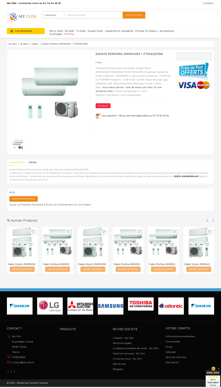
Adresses (171, 352)
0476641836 (18, 357)
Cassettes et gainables (119, 31)
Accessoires (167, 31)
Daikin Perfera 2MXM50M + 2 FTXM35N (65, 264)
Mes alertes (172, 362)
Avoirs (169, 347)
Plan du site (119, 364)
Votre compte (178, 328)
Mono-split (56, 31)
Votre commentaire (23, 198)
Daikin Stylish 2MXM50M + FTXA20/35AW (101, 264)
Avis (99, 62)
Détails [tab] (35, 162)
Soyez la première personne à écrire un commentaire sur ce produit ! (50, 204)
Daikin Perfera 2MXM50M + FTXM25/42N (171, 264)
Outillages (55, 34)
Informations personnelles (180, 336)
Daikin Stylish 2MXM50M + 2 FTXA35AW (30, 264)
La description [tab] (17, 162)
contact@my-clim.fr (23, 362)
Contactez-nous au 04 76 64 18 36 (40, 3)
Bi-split (69, 31)
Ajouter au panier (22, 269)
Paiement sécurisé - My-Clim (129, 354)
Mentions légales (122, 343)
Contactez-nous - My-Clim (127, 359)
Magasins (118, 369)
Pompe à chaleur (146, 31)
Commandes (173, 342)
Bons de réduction (176, 357)
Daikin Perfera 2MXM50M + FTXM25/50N (136, 264)
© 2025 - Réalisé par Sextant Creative (27, 383)
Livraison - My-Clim (123, 338)
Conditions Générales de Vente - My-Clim (136, 348)
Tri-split (81, 31)
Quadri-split (95, 31)
